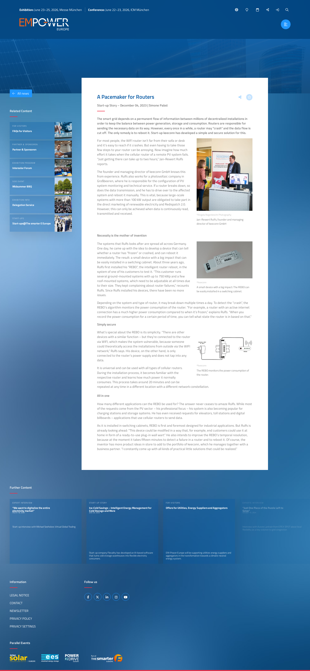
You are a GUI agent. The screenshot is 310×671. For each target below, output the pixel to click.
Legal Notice (19, 595)
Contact (16, 602)
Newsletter (19, 610)
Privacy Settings (23, 626)
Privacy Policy (21, 618)
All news (19, 93)
